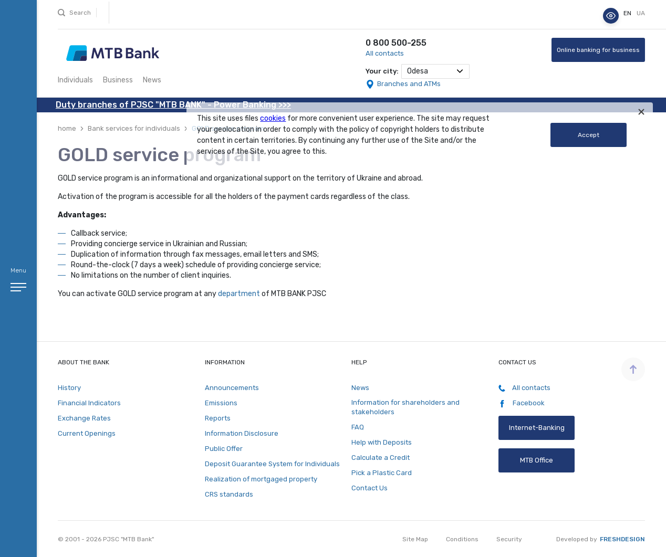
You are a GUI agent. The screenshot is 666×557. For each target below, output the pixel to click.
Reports (218, 418)
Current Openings (87, 433)
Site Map (415, 539)
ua (641, 13)
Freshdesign (622, 539)
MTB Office (536, 460)
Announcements (232, 388)
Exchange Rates (84, 418)
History (69, 388)
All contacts (385, 53)
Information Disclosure (241, 433)
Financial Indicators (89, 403)
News (152, 80)
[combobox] (435, 71)
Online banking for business (598, 50)
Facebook (521, 403)
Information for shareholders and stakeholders (405, 407)
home (67, 128)
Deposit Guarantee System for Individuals (272, 464)
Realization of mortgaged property (261, 479)
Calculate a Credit (380, 457)
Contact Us (369, 488)
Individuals (75, 80)
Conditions (462, 539)
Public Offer (224, 449)
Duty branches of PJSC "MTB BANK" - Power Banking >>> (173, 105)
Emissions (221, 403)
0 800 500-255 (396, 43)
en (628, 13)
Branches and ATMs (409, 84)
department (239, 293)
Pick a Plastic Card (381, 473)
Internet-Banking (536, 428)
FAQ (357, 427)
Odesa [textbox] (417, 71)
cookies (273, 118)
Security (509, 539)
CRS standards (229, 494)
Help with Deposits (381, 442)
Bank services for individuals (134, 128)
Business (118, 80)
